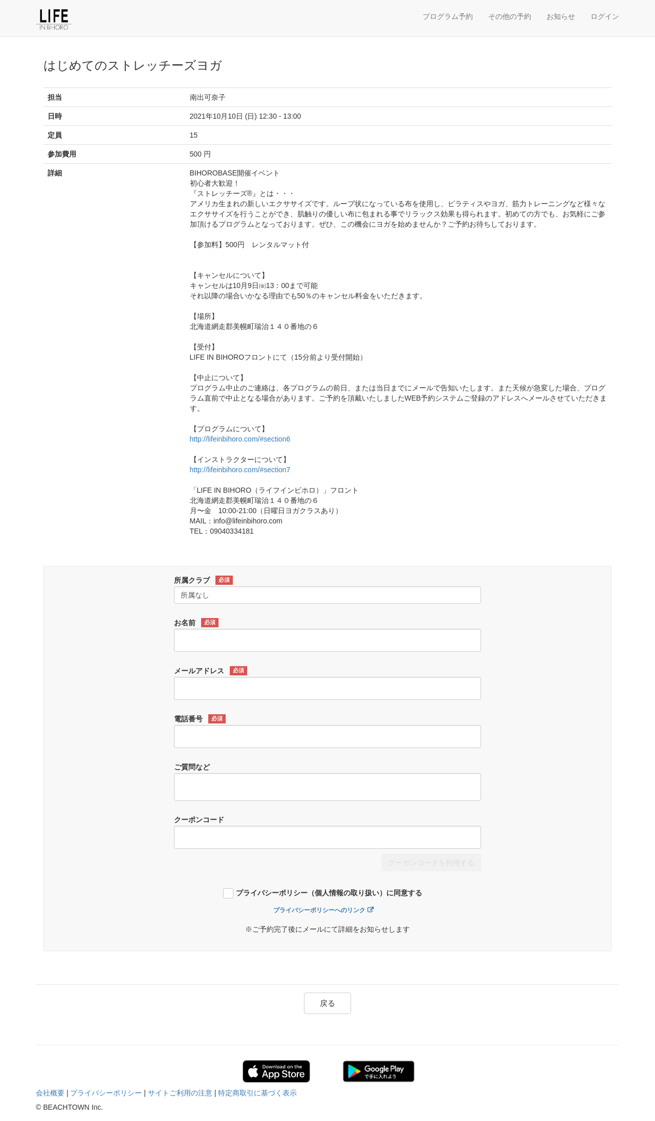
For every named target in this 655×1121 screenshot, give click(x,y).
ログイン (605, 16)
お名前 (196, 622)
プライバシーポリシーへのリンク (319, 910)
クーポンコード (199, 819)
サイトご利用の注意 (180, 1093)
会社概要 (50, 1093)
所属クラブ (203, 580)
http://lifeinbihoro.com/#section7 (240, 470)
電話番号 (200, 718)
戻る (327, 1003)
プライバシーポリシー (106, 1093)
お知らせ (561, 16)
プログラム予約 (448, 16)
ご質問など (192, 767)
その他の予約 (509, 16)
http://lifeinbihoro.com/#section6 (240, 439)
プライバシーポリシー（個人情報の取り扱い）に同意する (329, 893)
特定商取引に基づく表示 (257, 1093)
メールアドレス (210, 670)
